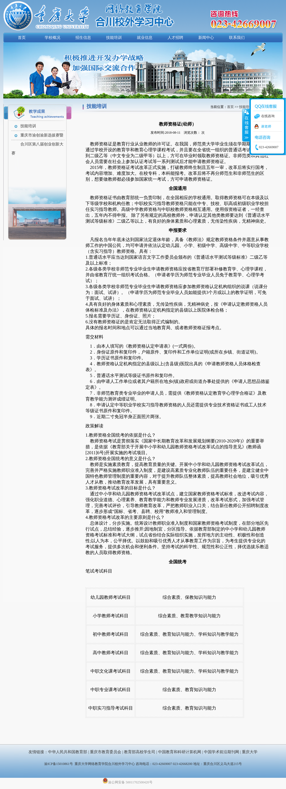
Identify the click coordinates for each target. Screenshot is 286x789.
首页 (22, 38)
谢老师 (266, 126)
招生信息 (83, 38)
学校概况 (52, 38)
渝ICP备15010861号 (58, 764)
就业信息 (144, 38)
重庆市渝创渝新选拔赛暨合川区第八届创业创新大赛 (37, 136)
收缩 (246, 125)
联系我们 (237, 38)
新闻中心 (206, 38)
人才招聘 (175, 38)
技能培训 (114, 38)
